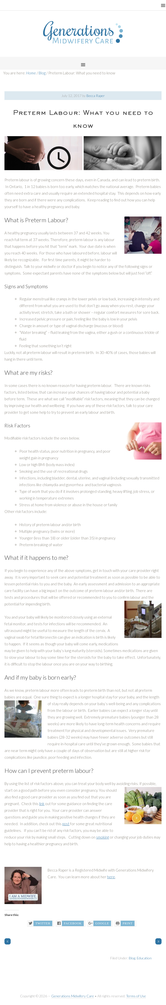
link (41, 803)
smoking (102, 837)
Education (144, 958)
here (111, 877)
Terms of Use (136, 996)
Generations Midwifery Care (72, 996)
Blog (132, 958)
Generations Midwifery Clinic (83, 32)
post (65, 823)
